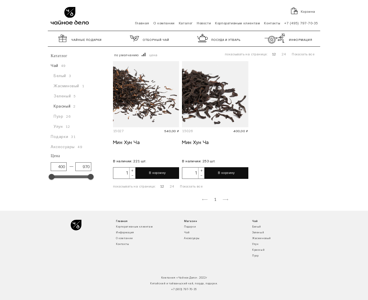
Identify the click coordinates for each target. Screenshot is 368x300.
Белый (256, 227)
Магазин (190, 221)
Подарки (190, 227)
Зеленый (258, 232)
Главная (142, 23)
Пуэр (255, 255)
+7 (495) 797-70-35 (301, 23)
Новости (204, 23)
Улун (255, 244)
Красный (258, 250)
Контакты (272, 23)
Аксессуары (192, 238)
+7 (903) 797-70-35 (184, 289)
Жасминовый (261, 238)
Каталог (186, 23)
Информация (125, 232)
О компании (164, 23)
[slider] (51, 177)
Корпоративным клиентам (237, 23)
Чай (187, 232)
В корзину (157, 173)
